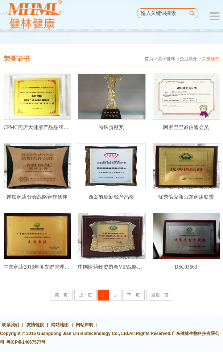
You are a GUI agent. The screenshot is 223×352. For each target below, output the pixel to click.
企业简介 (188, 58)
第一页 (61, 295)
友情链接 (35, 324)
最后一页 (160, 295)
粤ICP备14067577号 (26, 342)
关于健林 (166, 58)
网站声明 (84, 324)
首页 (149, 58)
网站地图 (60, 324)
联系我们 (10, 324)
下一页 (133, 295)
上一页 (85, 295)
